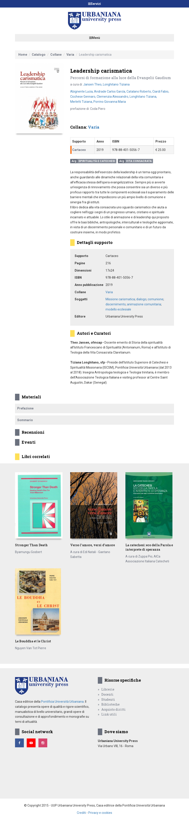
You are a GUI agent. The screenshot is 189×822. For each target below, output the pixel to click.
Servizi (94, 4)
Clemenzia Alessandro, (113, 96)
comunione (155, 299)
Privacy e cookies (100, 812)
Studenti (108, 699)
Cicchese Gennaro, (83, 96)
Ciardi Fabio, (160, 91)
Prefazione (25, 408)
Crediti (81, 812)
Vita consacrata (139, 161)
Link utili (109, 714)
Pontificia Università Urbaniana (62, 701)
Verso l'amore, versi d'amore (92, 545)
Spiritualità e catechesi (96, 161)
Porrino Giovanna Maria (109, 101)
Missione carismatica (120, 299)
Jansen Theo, (93, 84)
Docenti (107, 694)
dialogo (141, 299)
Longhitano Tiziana (116, 84)
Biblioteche (110, 704)
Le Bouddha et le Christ (33, 641)
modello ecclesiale (118, 309)
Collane (56, 54)
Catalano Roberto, (139, 91)
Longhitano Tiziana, (143, 96)
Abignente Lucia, (82, 91)
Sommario (25, 420)
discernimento (116, 304)
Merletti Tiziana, (81, 101)
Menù (94, 38)
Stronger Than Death (31, 545)
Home (22, 54)
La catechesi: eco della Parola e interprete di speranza (149, 547)
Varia (70, 54)
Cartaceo (79, 150)
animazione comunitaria (144, 304)
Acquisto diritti (113, 709)
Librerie (107, 689)
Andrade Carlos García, (110, 91)
